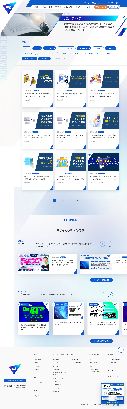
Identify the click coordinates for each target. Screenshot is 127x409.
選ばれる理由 (75, 359)
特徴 (50, 7)
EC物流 (110, 48)
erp (42, 53)
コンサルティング (58, 388)
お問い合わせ (114, 7)
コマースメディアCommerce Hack (95, 370)
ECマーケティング (66, 48)
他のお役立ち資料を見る (101, 341)
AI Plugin (55, 366)
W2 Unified (38, 359)
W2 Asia (37, 369)
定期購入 (58, 59)
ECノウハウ (93, 359)
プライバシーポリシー (104, 405)
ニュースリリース (113, 376)
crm (37, 48)
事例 (108, 53)
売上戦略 (44, 59)
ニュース (88, 7)
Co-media (56, 359)
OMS (52, 53)
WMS (64, 53)
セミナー (79, 7)
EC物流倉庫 (28, 53)
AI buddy (55, 363)
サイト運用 (77, 53)
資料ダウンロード (100, 7)
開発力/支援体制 (76, 363)
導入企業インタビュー (114, 359)
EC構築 (98, 48)
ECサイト (49, 48)
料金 (44, 7)
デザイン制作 (57, 385)
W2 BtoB (37, 366)
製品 (36, 7)
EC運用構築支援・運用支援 (59, 374)
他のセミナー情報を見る (101, 280)
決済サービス (57, 369)
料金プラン (38, 396)
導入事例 (58, 7)
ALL (26, 48)
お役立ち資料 (68, 7)
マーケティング (94, 53)
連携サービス (57, 391)
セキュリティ (57, 381)
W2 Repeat (38, 363)
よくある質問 (38, 383)
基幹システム (29, 59)
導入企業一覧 (112, 363)
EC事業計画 (83, 48)
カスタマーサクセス (58, 378)
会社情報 (93, 405)
